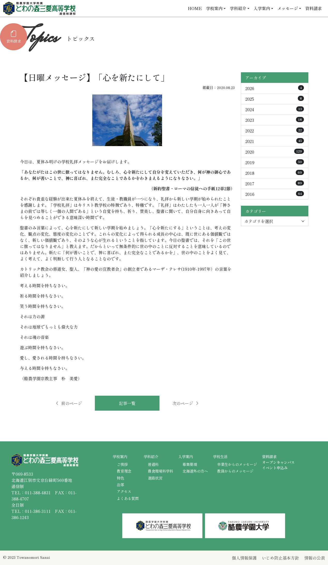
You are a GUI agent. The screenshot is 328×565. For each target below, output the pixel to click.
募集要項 (189, 464)
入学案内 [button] (262, 8)
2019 (274, 162)
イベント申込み (274, 467)
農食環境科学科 (160, 471)
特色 (120, 478)
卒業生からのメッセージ (237, 464)
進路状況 (155, 478)
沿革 (120, 484)
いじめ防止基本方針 (280, 558)
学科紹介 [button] (238, 8)
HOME (195, 8)
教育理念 (124, 471)
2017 (274, 183)
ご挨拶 (122, 464)
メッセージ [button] (287, 8)
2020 (274, 152)
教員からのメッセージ (235, 471)
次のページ (185, 403)
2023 (274, 120)
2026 (274, 88)
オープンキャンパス (278, 462)
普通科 (153, 464)
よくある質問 (128, 498)
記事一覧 (127, 403)
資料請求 (313, 8)
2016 (274, 194)
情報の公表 (314, 558)
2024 (274, 109)
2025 (274, 99)
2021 (274, 141)
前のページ (68, 403)
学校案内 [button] (214, 8)
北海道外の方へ (195, 471)
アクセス (124, 491)
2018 (274, 173)
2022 (274, 131)
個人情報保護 (244, 558)
